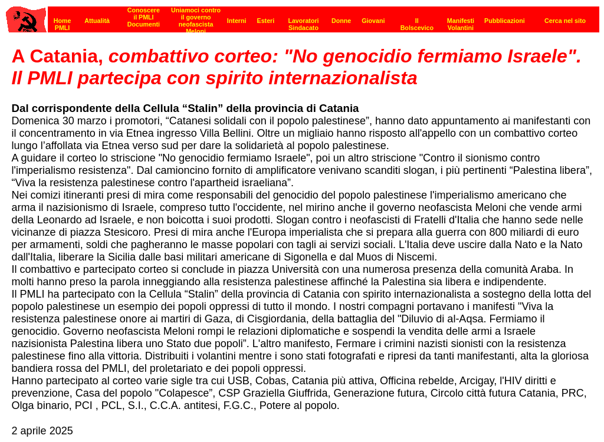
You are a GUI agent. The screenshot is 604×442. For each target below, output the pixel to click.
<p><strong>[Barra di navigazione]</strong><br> (302, 16)
